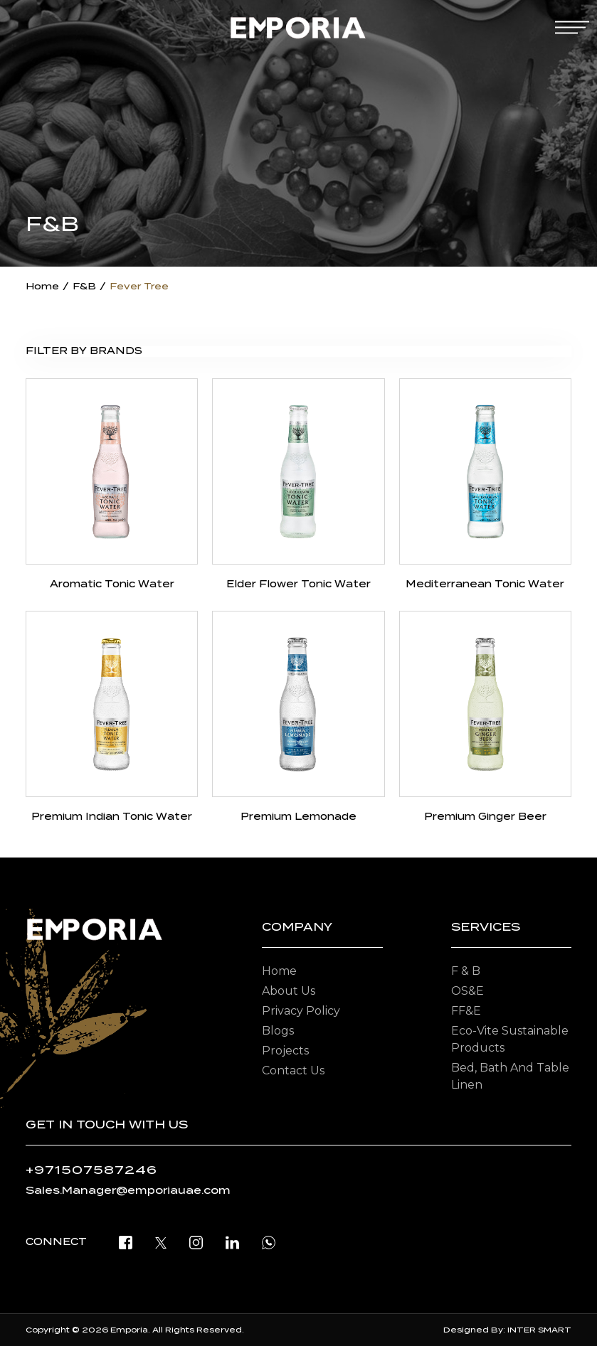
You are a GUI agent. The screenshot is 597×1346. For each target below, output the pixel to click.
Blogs (278, 1030)
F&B (84, 286)
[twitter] (161, 1242)
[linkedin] (232, 1242)
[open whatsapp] (268, 1242)
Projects (285, 1050)
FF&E (466, 1010)
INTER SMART (539, 1329)
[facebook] (125, 1242)
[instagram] (196, 1242)
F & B (465, 971)
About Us (288, 991)
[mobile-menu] (572, 27)
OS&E (467, 991)
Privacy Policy (301, 1010)
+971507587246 (91, 1170)
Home (42, 286)
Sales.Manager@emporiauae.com (128, 1190)
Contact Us (293, 1070)
